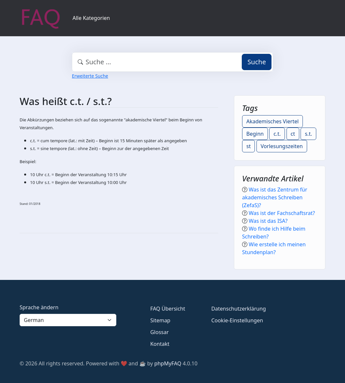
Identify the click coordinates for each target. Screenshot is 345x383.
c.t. (277, 133)
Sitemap (160, 320)
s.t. (308, 133)
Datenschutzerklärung (238, 308)
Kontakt (160, 343)
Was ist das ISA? (268, 220)
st (248, 146)
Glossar (159, 332)
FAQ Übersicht (167, 308)
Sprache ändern (39, 307)
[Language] (68, 320)
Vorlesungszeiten (282, 146)
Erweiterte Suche (90, 76)
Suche (256, 61)
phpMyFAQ (167, 363)
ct (293, 133)
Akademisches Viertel (272, 121)
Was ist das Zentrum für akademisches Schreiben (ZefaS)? (274, 197)
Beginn (255, 133)
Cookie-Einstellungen (237, 320)
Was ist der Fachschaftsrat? (282, 213)
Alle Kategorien (91, 18)
